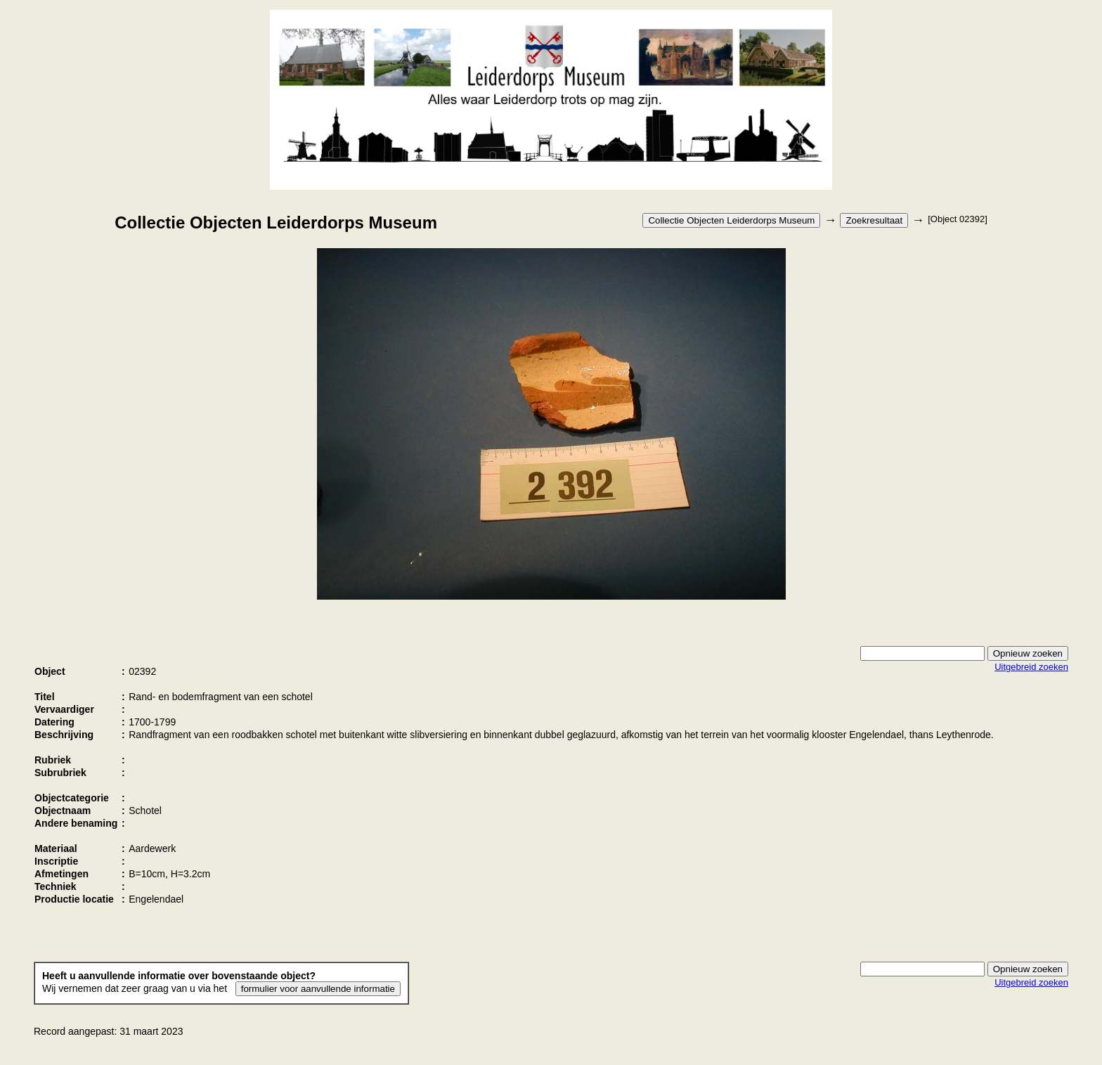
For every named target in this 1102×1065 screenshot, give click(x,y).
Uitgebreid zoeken (1031, 666)
